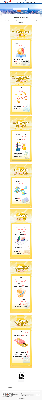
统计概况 (20, 2)
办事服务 (31, 2)
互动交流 (34, 2)
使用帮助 (5, 393)
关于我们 (10, 393)
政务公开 (23, 2)
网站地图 (3, 393)
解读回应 (27, 2)
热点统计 (12, 393)
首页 (17, 2)
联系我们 (7, 393)
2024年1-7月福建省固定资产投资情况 (9, 387)
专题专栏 (38, 2)
